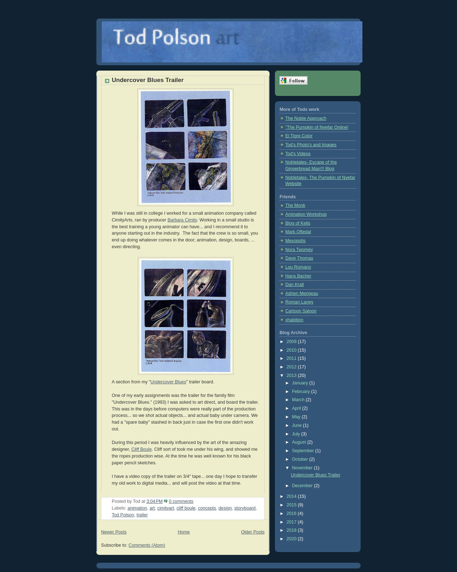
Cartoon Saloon (301, 310)
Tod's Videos (298, 153)
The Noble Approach (305, 118)
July (296, 433)
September (303, 450)
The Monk (295, 205)
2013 (292, 375)
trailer (142, 514)
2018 (292, 530)
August (299, 442)
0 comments (181, 501)
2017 (292, 522)
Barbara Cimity (182, 220)
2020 (292, 538)
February (301, 391)
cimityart (165, 508)
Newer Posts (113, 532)
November (303, 467)
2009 (292, 341)
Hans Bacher (298, 276)
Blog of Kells (297, 223)
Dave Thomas (299, 258)
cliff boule (186, 508)
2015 (292, 504)
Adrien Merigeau (301, 293)
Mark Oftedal (298, 231)
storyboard (245, 508)
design (225, 508)
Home (184, 532)
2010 (292, 350)
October (300, 459)
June (297, 425)
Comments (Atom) (147, 545)
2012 (292, 366)
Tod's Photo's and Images (311, 144)
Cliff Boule (141, 449)
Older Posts (253, 532)
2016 (292, 513)
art (152, 508)
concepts (207, 508)
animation (137, 508)
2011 (292, 358)
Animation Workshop (306, 214)
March (299, 399)
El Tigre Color (298, 135)
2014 (292, 496)
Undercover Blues (168, 381)
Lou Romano (298, 267)
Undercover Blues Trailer (148, 80)
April (297, 408)
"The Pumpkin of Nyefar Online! (316, 127)
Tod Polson (123, 514)
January (300, 383)
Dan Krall (294, 284)
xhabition (294, 319)
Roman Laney (299, 302)
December (303, 485)
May (297, 416)
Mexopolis (295, 240)
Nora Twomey (299, 249)
